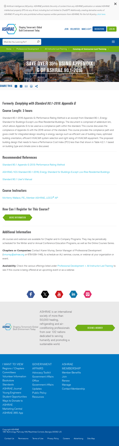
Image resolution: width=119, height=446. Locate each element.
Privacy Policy (53, 438)
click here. (101, 14)
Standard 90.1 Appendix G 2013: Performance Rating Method (33, 164)
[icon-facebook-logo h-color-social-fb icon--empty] (31, 294)
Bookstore (99, 29)
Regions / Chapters (13, 368)
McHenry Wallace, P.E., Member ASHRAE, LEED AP (30, 197)
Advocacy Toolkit (41, 372)
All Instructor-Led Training (56, 49)
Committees (9, 372)
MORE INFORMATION (17, 217)
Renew (66, 380)
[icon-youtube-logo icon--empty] (59, 294)
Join (66, 29)
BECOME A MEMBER (95, 327)
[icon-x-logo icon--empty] (45, 294)
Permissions (23, 438)
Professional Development (27, 49)
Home (8, 49)
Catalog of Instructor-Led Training (89, 49)
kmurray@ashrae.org (13, 254)
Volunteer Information (14, 376)
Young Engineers (11, 392)
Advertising (78, 438)
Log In (112, 29)
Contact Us (9, 438)
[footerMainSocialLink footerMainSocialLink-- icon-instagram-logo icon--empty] (88, 294)
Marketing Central (12, 408)
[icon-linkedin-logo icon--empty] (73, 294)
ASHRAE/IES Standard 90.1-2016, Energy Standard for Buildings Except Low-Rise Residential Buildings (56, 171)
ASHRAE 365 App (12, 412)
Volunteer (75, 29)
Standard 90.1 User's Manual (17, 179)
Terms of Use (37, 438)
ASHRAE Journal (12, 388)
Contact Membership (73, 388)
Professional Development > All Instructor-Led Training (85, 265)
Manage (66, 384)
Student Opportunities (14, 396)
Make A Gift (87, 29)
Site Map (91, 438)
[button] (115, 4)
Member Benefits (71, 372)
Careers (66, 438)
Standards (8, 384)
